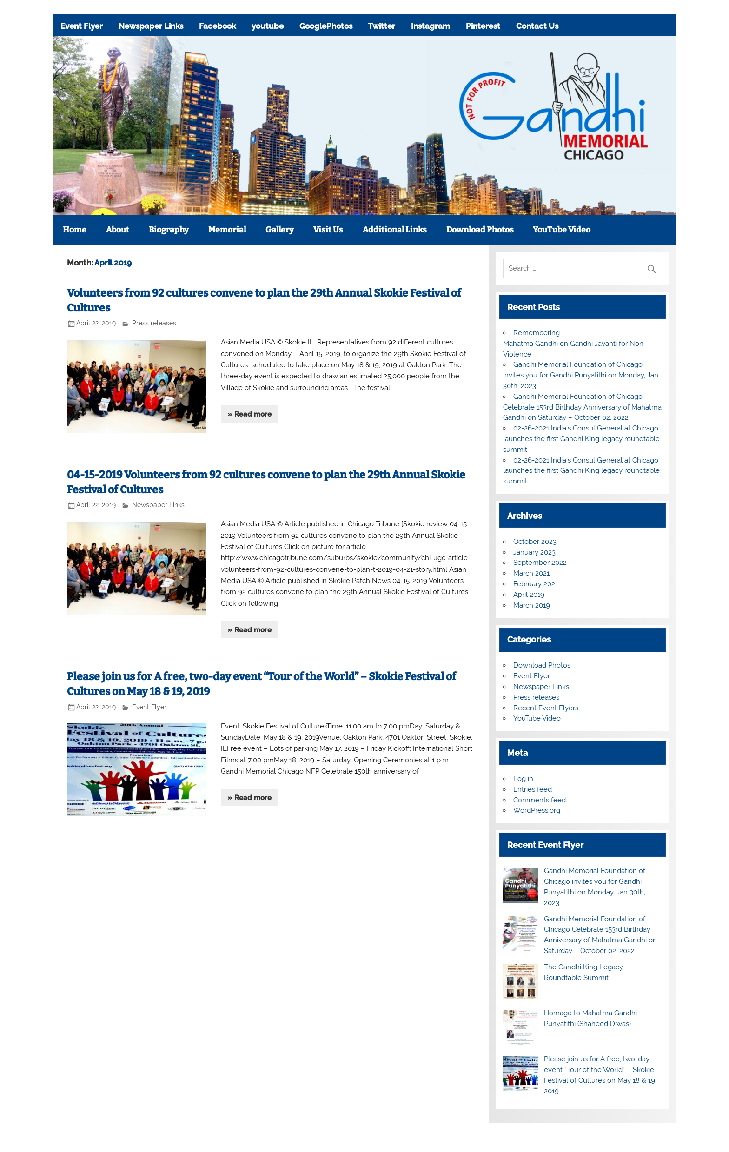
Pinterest (483, 26)
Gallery (279, 230)
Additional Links (395, 230)
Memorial (227, 230)
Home (74, 230)
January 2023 (534, 552)
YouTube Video (561, 230)
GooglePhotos (325, 26)
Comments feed (539, 800)
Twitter (381, 26)
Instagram (430, 26)
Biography (169, 230)
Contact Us (537, 26)
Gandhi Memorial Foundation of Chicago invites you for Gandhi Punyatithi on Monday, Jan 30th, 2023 (580, 375)
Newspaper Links (151, 26)
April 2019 (528, 594)
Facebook (217, 26)
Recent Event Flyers (545, 708)
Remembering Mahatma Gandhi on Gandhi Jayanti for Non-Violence (574, 343)
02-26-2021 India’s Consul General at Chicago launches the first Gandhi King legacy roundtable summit (581, 439)
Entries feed (532, 789)
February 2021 (535, 584)
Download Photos (480, 230)
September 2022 (540, 562)
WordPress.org (536, 810)
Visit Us (328, 230)
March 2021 (531, 573)
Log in (523, 779)
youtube (268, 26)
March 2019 (531, 605)
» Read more (250, 414)
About (117, 230)
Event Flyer (81, 26)
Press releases (154, 323)
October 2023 (535, 541)
